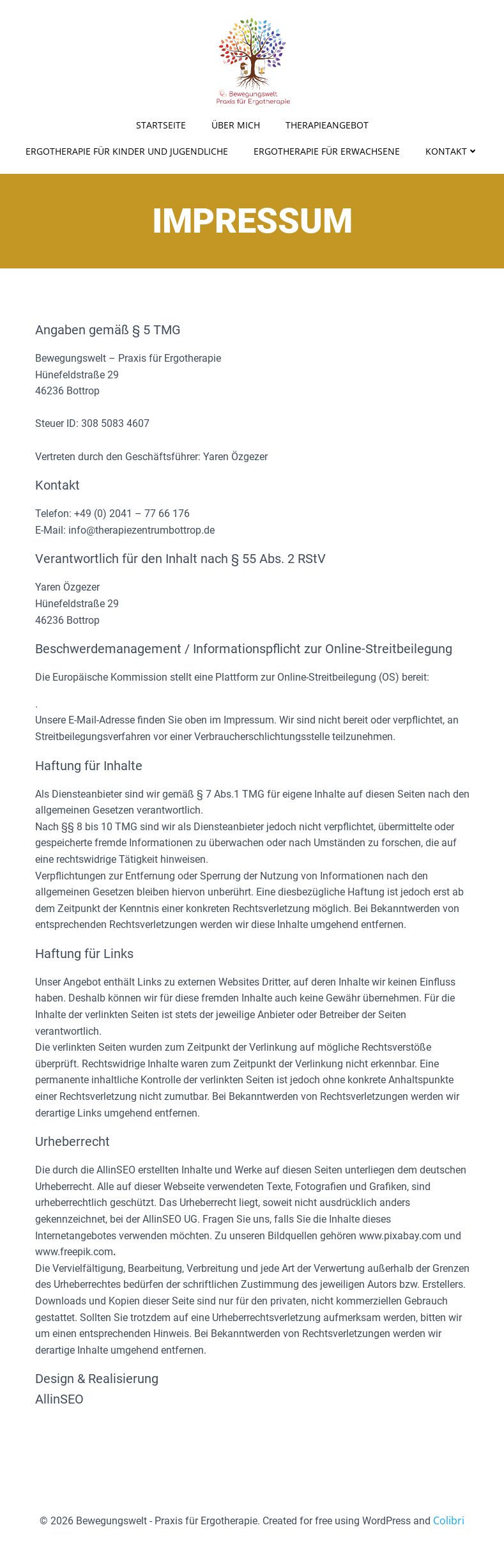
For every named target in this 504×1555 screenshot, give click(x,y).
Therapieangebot (327, 125)
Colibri (448, 1520)
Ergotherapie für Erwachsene (327, 151)
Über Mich (235, 125)
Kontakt (451, 151)
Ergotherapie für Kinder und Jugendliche (127, 151)
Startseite (161, 125)
